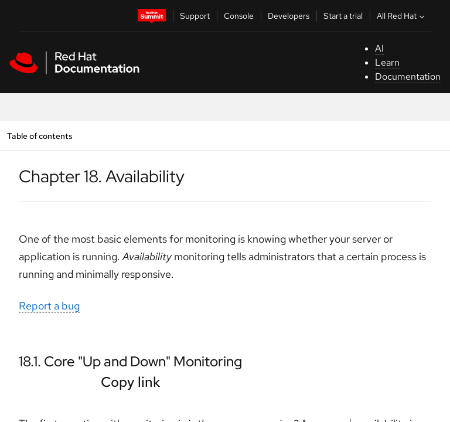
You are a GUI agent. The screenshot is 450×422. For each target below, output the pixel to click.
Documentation (408, 76)
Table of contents (39, 135)
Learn (387, 62)
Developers (288, 16)
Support (195, 16)
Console (239, 16)
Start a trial (343, 16)
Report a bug (49, 305)
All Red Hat (402, 16)
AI (379, 48)
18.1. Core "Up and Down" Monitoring (130, 361)
